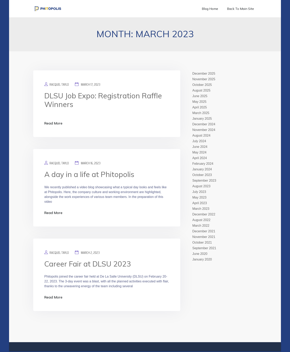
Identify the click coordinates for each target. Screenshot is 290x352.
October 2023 (202, 175)
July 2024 (199, 141)
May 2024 (199, 152)
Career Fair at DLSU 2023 (87, 264)
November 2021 (203, 237)
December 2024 (203, 124)
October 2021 (202, 242)
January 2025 (202, 118)
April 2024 (199, 158)
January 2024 (202, 169)
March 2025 (200, 113)
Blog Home (210, 9)
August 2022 (201, 220)
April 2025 (199, 107)
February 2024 (202, 163)
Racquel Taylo (59, 84)
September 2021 (204, 248)
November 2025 (203, 79)
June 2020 (199, 253)
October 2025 (202, 84)
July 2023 (199, 191)
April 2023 (199, 203)
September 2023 (204, 180)
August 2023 (201, 186)
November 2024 (203, 130)
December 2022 (203, 214)
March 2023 (200, 208)
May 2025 (199, 101)
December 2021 (203, 231)
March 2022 (200, 225)
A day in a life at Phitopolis (89, 174)
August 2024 (201, 135)
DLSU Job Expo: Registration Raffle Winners (103, 100)
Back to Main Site (240, 9)
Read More (53, 123)
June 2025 (199, 96)
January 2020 (202, 259)
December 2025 (203, 73)
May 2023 (199, 197)
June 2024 (199, 146)
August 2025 (201, 90)
